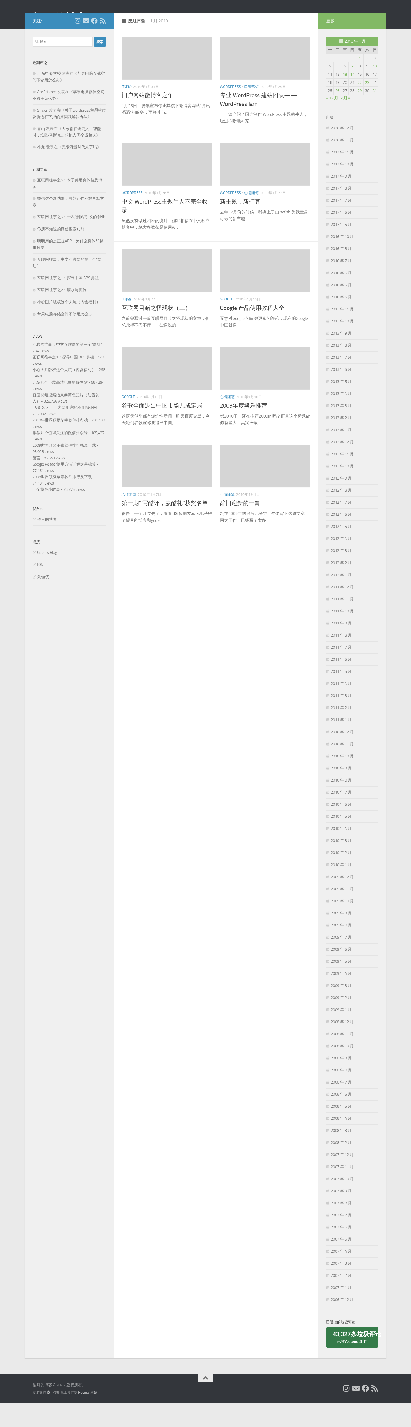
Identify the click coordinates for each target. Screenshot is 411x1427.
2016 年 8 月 (341, 272)
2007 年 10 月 (342, 1202)
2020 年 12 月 (342, 151)
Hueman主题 (87, 1416)
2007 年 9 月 (341, 1214)
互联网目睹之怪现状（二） (156, 331)
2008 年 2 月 (341, 1166)
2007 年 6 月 (341, 1250)
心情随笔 (251, 216)
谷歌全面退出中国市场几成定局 (162, 429)
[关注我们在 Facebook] (94, 44)
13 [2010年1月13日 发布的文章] (345, 98)
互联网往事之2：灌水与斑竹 (61, 313)
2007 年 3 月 (341, 1287)
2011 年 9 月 (341, 646)
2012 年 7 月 (341, 526)
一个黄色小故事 (46, 513)
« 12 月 (332, 121)
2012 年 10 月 (342, 489)
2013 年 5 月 (341, 405)
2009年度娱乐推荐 (243, 429)
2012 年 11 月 (342, 477)
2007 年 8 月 (341, 1226)
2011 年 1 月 (341, 743)
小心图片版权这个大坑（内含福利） (68, 325)
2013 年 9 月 (341, 357)
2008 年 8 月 (341, 1093)
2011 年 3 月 (341, 719)
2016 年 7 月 (341, 284)
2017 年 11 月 (342, 175)
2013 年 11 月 (342, 332)
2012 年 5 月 (341, 550)
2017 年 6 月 (341, 236)
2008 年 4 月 (341, 1142)
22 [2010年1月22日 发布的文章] (360, 106)
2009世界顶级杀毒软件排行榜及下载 (64, 469)
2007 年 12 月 (342, 1178)
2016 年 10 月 (342, 260)
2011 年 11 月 (342, 622)
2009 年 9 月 (341, 936)
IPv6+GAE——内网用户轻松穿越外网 (65, 431)
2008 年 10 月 (342, 1069)
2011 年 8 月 (341, 659)
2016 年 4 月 (341, 320)
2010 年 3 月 (341, 864)
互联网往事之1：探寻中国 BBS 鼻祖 (68, 301)
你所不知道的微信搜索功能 (60, 252)
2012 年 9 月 (341, 501)
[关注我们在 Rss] (103, 44)
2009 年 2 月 (341, 1021)
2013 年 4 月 (341, 417)
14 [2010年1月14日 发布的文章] (352, 98)
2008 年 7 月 (341, 1105)
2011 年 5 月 (341, 695)
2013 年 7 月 (341, 381)
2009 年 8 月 (341, 948)
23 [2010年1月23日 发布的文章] (367, 106)
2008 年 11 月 (342, 1057)
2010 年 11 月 (342, 767)
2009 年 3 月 (341, 1009)
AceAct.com (46, 115)
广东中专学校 (49, 97)
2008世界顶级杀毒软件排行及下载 (62, 500)
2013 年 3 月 (341, 429)
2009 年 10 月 (342, 924)
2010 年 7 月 (341, 816)
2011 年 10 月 (342, 634)
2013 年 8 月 (341, 369)
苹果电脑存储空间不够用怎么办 (64, 337)
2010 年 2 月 (341, 876)
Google (226, 323)
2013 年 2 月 (341, 441)
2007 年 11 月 (342, 1190)
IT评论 (127, 110)
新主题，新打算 (240, 225)
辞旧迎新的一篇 (240, 526)
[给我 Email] (86, 44)
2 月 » (345, 121)
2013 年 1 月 (341, 453)
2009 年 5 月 (341, 985)
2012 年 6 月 (341, 538)
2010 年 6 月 (341, 828)
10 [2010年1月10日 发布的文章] (374, 89)
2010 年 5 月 (341, 840)
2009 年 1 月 (341, 1033)
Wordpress (230, 110)
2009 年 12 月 (342, 900)
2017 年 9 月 (341, 199)
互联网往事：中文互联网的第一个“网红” (67, 368)
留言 (36, 481)
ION (40, 588)
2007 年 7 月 (341, 1238)
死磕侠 (43, 600)
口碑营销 (251, 110)
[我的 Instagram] (77, 44)
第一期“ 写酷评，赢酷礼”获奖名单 (165, 526)
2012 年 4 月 (341, 562)
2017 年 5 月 (341, 248)
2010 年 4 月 (341, 852)
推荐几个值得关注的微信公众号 (60, 456)
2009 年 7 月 (341, 961)
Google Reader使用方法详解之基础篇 (64, 488)
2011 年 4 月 (341, 707)
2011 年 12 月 (342, 610)
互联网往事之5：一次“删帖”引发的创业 (71, 240)
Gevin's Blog (47, 576)
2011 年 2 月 (341, 731)
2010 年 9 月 (341, 791)
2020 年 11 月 (342, 163)
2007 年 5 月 (341, 1263)
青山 (41, 152)
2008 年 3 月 (341, 1154)
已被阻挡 (353, 1361)
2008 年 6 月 (341, 1118)
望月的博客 (60, 18)
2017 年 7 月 (341, 224)
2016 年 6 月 (341, 296)
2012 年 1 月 (341, 598)
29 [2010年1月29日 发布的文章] (360, 114)
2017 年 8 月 (341, 212)
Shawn (42, 134)
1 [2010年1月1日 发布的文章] (360, 81)
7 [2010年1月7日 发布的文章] (352, 89)
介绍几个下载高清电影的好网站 (60, 406)
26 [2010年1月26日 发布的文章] (337, 114)
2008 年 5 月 (341, 1130)
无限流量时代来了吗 (79, 170)
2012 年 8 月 (341, 514)
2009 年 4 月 (341, 997)
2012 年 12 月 (342, 465)
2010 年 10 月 (342, 779)
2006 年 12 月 (342, 1323)
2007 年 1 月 (341, 1311)
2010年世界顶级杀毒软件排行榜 (60, 443)
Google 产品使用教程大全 (252, 331)
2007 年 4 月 (341, 1275)
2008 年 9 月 (341, 1081)
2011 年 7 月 (341, 671)
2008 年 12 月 (342, 1045)
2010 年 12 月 (342, 755)
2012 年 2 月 (341, 586)
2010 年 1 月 (341, 888)
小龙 (41, 170)
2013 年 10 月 (342, 344)
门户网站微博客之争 (148, 119)
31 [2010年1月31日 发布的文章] (374, 114)
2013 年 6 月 (341, 393)
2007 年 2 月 (341, 1299)
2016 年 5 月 (341, 308)
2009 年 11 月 (342, 912)
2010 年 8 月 (341, 803)
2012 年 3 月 (341, 574)
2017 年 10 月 (342, 187)
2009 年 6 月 (341, 973)
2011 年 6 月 (341, 683)
